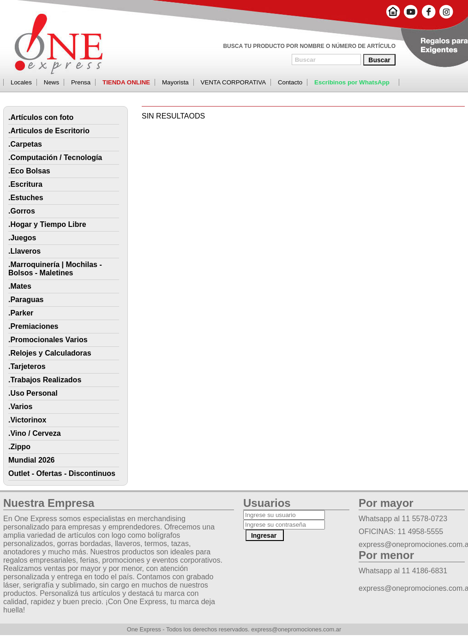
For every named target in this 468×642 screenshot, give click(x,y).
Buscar (379, 60)
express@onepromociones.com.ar (296, 629)
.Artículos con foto (40, 117)
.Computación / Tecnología (55, 157)
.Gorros (21, 211)
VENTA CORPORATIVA (233, 82)
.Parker (20, 313)
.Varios (20, 406)
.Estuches (25, 198)
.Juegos (22, 238)
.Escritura (25, 184)
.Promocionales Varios (48, 340)
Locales (21, 82)
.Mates (19, 286)
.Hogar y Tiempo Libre (47, 224)
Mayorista (175, 82)
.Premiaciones (33, 326)
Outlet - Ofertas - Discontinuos (61, 473)
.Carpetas (25, 144)
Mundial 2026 (31, 460)
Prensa (80, 82)
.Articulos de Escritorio (49, 131)
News (51, 82)
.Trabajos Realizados (44, 380)
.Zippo (19, 447)
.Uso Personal (33, 393)
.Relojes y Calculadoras (49, 353)
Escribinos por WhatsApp (352, 82)
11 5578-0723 (424, 519)
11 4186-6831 (424, 571)
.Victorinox (27, 420)
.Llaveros (24, 251)
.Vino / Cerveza (34, 433)
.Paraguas (25, 299)
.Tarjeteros (27, 366)
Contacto (290, 82)
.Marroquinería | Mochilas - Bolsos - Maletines (55, 269)
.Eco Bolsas (29, 171)
